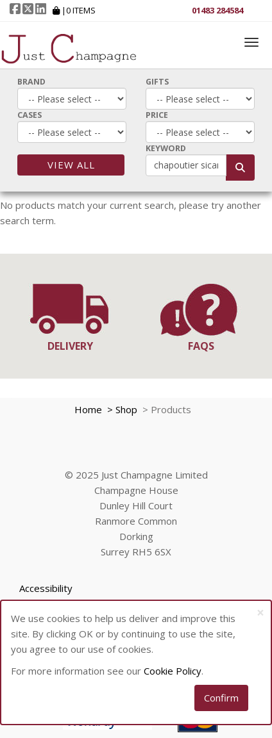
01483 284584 (217, 10)
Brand (31, 81)
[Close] (260, 612)
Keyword (166, 148)
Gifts (157, 81)
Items (81, 10)
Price (157, 115)
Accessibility (45, 588)
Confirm (221, 697)
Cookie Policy (172, 670)
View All (71, 164)
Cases (29, 115)
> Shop (121, 409)
